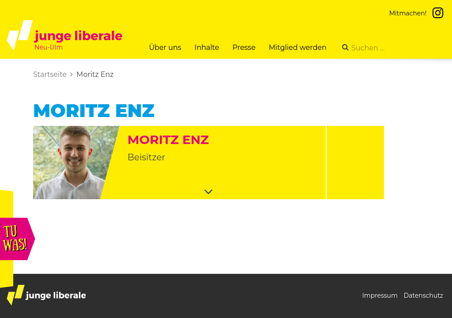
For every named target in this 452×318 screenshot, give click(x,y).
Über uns (165, 47)
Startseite (50, 74)
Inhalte (207, 47)
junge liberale (46, 295)
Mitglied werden (298, 47)
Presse (244, 47)
